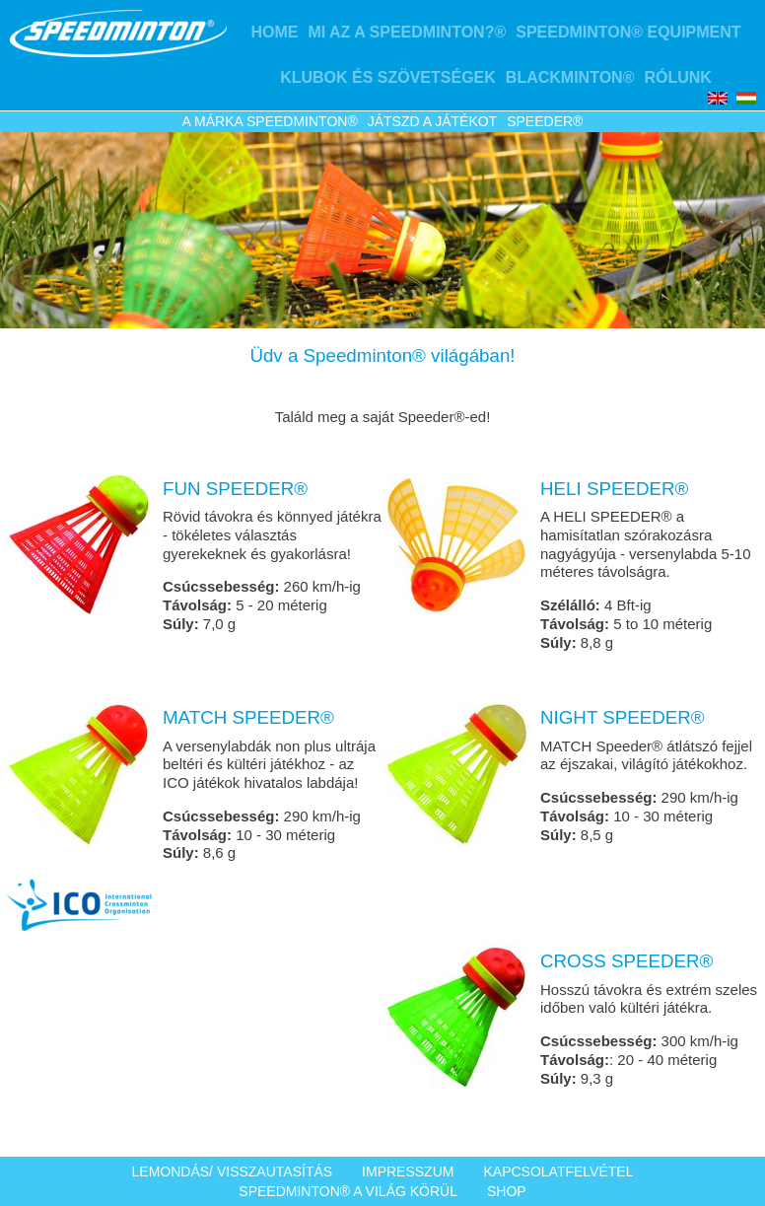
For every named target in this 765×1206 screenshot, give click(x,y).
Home (274, 32)
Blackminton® (570, 77)
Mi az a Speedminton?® (407, 32)
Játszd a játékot (432, 121)
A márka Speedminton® (270, 121)
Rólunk (677, 77)
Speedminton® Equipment (628, 32)
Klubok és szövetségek (388, 77)
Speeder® (545, 121)
